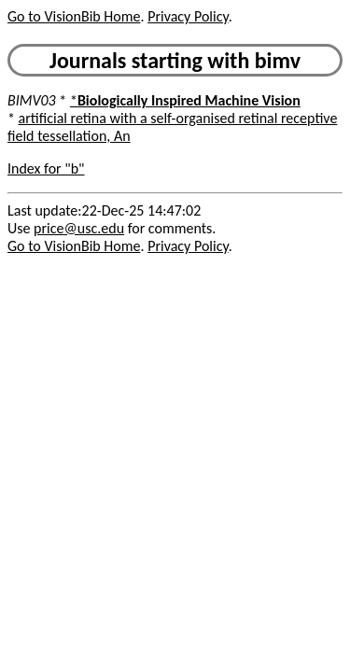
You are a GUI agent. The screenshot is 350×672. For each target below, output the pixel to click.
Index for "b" (46, 168)
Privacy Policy (187, 16)
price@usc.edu (79, 228)
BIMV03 (31, 100)
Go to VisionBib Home (73, 16)
